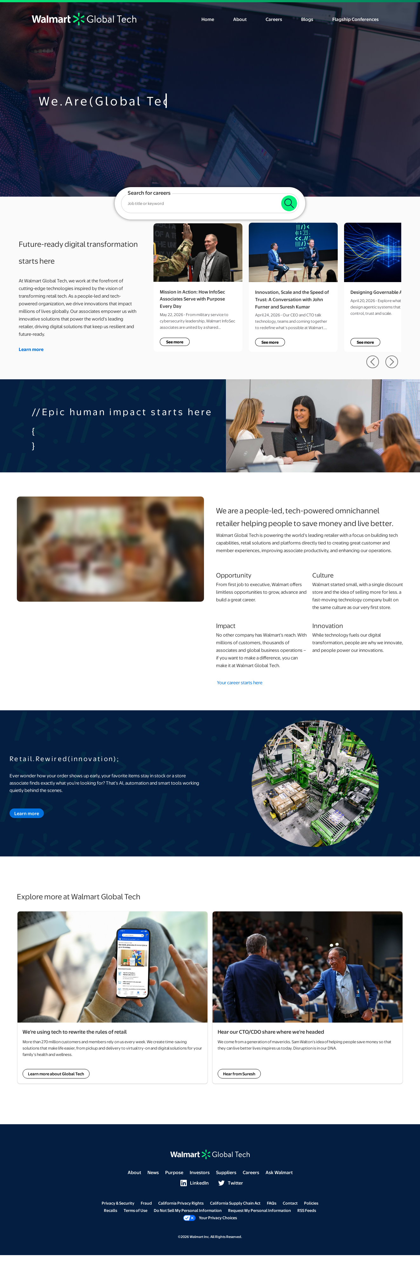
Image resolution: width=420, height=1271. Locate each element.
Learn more (26, 813)
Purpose (174, 1172)
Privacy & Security (118, 1203)
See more (174, 342)
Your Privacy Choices (210, 1217)
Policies (311, 1203)
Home (207, 19)
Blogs (307, 19)
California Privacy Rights (181, 1203)
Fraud (146, 1203)
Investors (200, 1172)
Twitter (230, 1183)
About (240, 19)
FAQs (271, 1203)
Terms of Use (135, 1210)
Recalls (110, 1210)
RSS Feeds (306, 1210)
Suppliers (226, 1172)
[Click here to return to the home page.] (84, 18)
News (153, 1172)
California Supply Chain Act (235, 1203)
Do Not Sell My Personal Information (188, 1210)
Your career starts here (239, 682)
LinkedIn (194, 1183)
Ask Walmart (279, 1172)
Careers (274, 19)
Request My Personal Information (259, 1210)
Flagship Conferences (355, 19)
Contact (290, 1203)
